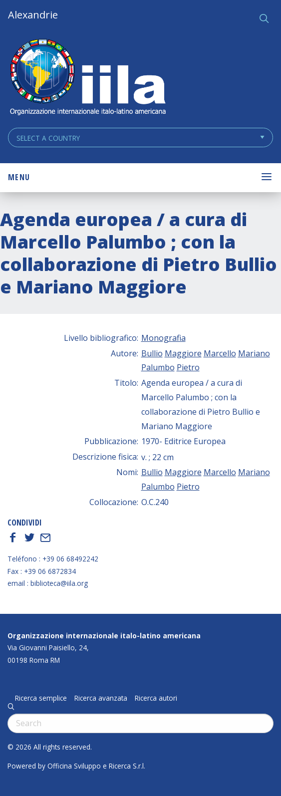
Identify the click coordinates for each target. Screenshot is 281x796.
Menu (19, 177)
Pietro (188, 367)
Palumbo (158, 367)
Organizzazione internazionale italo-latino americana (104, 635)
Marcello (220, 353)
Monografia (163, 337)
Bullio (152, 353)
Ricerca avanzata (100, 698)
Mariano (254, 353)
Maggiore (183, 353)
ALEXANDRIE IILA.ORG (87, 78)
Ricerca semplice (41, 698)
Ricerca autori (156, 698)
